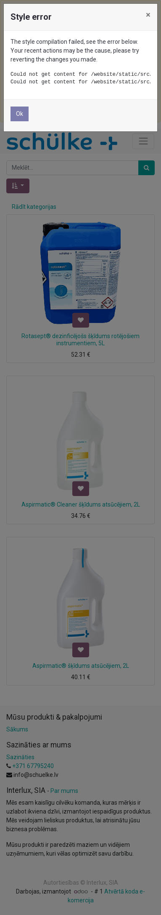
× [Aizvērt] (148, 15)
